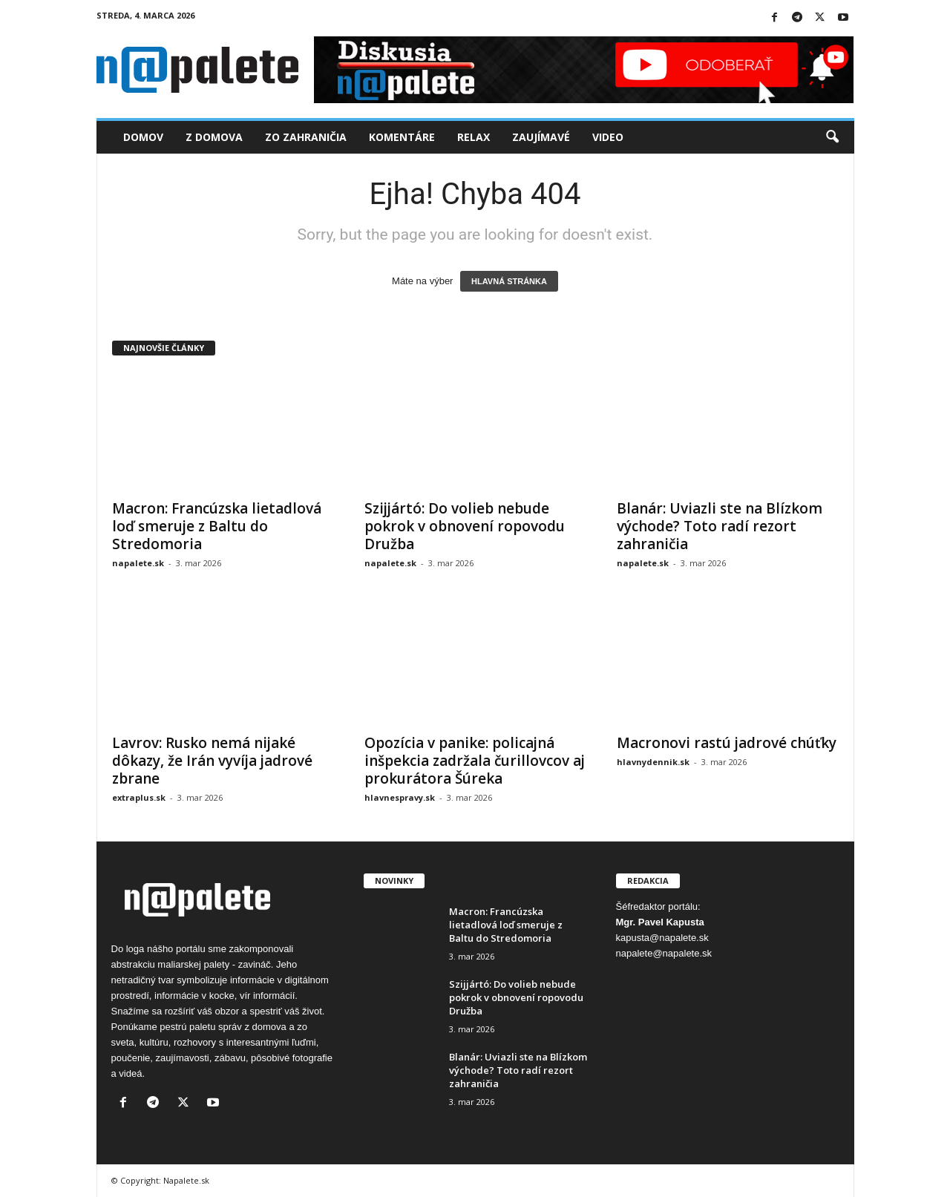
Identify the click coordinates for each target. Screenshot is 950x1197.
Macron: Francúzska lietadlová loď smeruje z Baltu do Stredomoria (216, 526)
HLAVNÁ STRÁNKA (509, 281)
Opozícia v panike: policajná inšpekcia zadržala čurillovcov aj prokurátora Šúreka (474, 760)
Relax (473, 137)
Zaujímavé (541, 137)
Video (607, 137)
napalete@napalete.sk (664, 953)
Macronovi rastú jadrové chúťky (726, 742)
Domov (143, 137)
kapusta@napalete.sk (662, 937)
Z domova (214, 137)
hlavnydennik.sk (653, 761)
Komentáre (402, 137)
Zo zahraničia (306, 137)
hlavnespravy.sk (399, 797)
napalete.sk (138, 562)
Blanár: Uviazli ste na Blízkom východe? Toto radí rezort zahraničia (719, 526)
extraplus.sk (139, 797)
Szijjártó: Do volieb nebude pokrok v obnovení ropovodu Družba (464, 526)
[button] (832, 137)
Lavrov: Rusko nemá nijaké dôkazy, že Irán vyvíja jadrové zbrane (212, 760)
